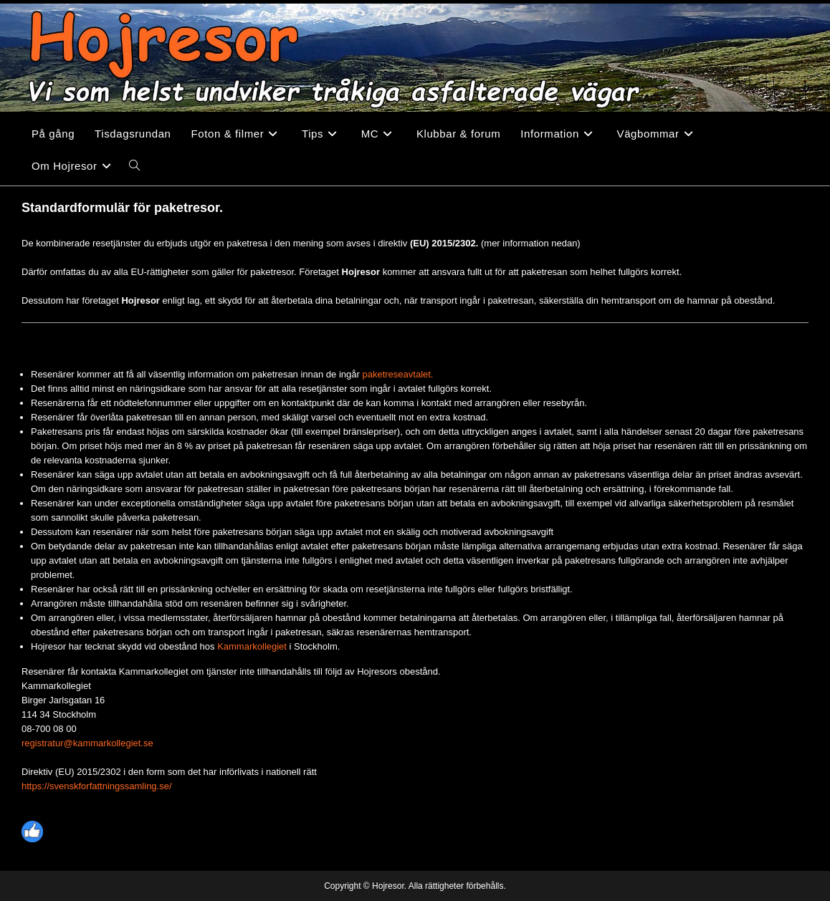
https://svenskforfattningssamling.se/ (97, 786)
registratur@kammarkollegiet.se (87, 743)
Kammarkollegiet (252, 646)
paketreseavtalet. (397, 374)
